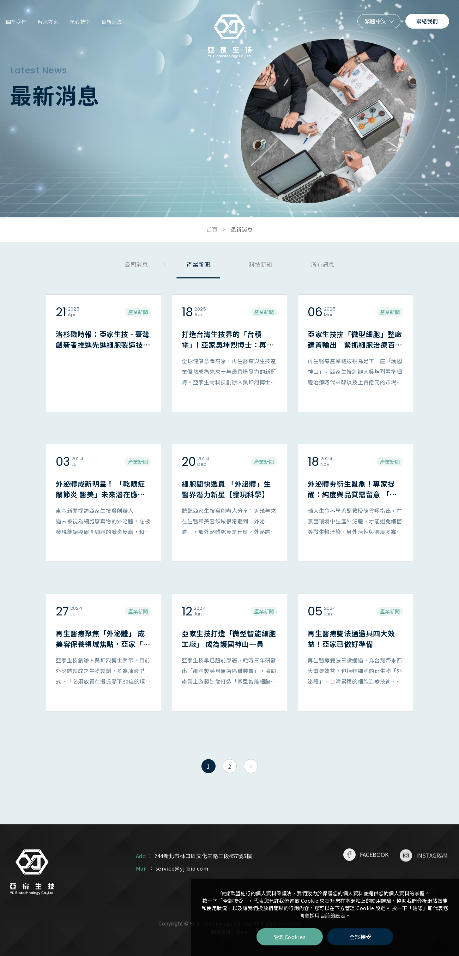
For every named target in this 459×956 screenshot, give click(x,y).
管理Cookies (290, 936)
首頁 (212, 229)
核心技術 (80, 21)
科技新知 (260, 264)
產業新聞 (198, 264)
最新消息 (112, 21)
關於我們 (16, 21)
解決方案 (48, 21)
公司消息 (136, 264)
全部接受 (360, 936)
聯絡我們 (427, 21)
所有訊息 (322, 264)
